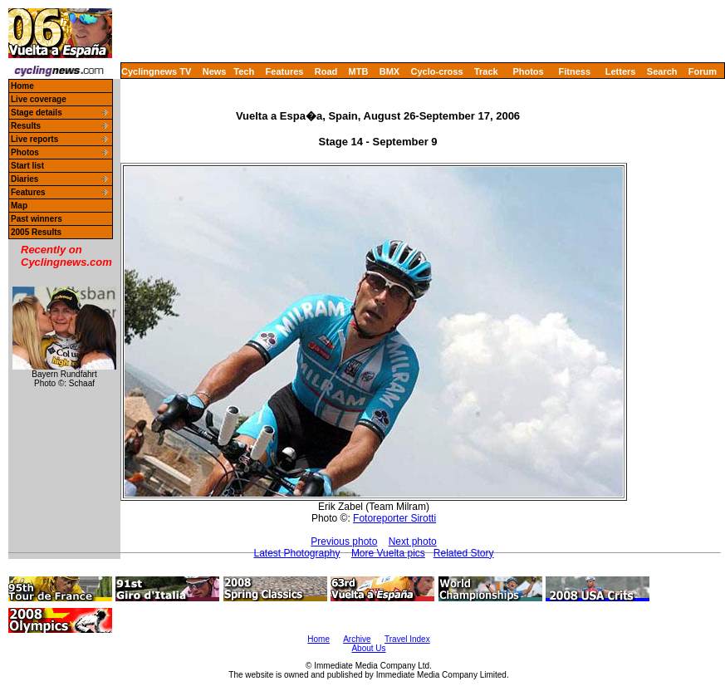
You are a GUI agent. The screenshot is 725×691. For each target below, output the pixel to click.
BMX (389, 71)
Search (662, 71)
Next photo (413, 541)
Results (26, 125)
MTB (359, 71)
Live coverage (38, 99)
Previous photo (344, 541)
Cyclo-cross (437, 71)
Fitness (574, 71)
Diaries (24, 179)
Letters (620, 71)
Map (19, 205)
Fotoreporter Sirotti (394, 518)
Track (486, 71)
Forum (702, 71)
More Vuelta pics (388, 553)
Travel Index (407, 639)
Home (22, 86)
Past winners (36, 218)
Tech (243, 71)
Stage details (36, 112)
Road (326, 71)
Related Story (464, 553)
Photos (527, 71)
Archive (356, 639)
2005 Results (36, 232)
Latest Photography (296, 553)
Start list (27, 165)
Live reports (34, 139)
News (215, 71)
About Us (368, 648)
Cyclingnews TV (156, 71)
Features (285, 71)
